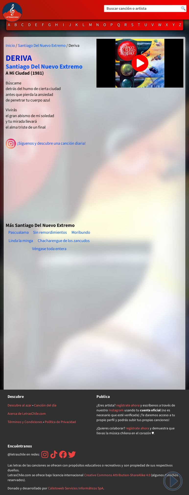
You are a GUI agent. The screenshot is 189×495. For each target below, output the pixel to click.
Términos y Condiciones (25, 422)
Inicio (10, 46)
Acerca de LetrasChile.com (27, 413)
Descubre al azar (20, 405)
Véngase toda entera (49, 249)
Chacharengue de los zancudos (64, 241)
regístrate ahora (128, 405)
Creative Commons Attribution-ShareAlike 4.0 (117, 475)
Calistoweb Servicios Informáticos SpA (75, 488)
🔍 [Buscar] (183, 8)
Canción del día (45, 405)
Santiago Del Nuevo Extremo (42, 46)
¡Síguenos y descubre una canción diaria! (46, 144)
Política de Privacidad (60, 422)
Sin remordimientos (50, 232)
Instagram (116, 410)
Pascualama (18, 232)
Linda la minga (21, 241)
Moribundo (80, 232)
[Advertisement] (49, 184)
